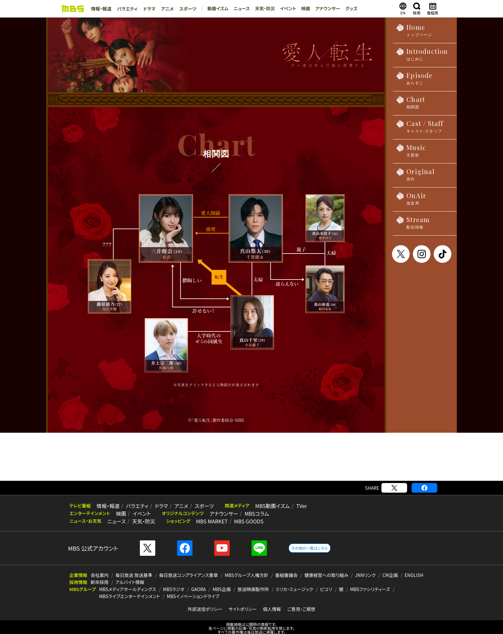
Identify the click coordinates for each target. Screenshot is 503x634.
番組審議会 (286, 569)
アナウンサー (326, 8)
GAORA (198, 583)
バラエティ (126, 8)
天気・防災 (262, 8)
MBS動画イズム (265, 499)
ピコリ (326, 583)
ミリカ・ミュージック (294, 583)
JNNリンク (365, 569)
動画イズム (215, 8)
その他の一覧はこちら (309, 542)
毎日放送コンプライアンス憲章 (188, 569)
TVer (293, 499)
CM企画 (390, 569)
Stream (413, 224)
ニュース (239, 8)
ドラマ (148, 8)
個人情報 (272, 603)
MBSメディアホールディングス (127, 583)
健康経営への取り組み (326, 569)
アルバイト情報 (129, 576)
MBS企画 (222, 583)
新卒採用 (100, 576)
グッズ (350, 8)
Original (415, 176)
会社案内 (100, 569)
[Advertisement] (251, 450)
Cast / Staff (420, 128)
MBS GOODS (244, 515)
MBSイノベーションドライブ (193, 590)
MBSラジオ (173, 583)
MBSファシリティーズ (370, 583)
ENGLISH (414, 569)
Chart (410, 104)
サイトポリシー (242, 603)
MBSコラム (252, 507)
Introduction (422, 56)
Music (411, 152)
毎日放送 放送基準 (133, 569)
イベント (286, 8)
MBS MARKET (209, 515)
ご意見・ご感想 (301, 603)
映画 (303, 8)
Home (414, 32)
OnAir (411, 200)
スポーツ (185, 8)
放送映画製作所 (253, 583)
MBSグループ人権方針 (247, 569)
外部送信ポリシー (205, 603)
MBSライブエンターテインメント (129, 590)
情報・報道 (101, 8)
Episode (414, 80)
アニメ (165, 8)
